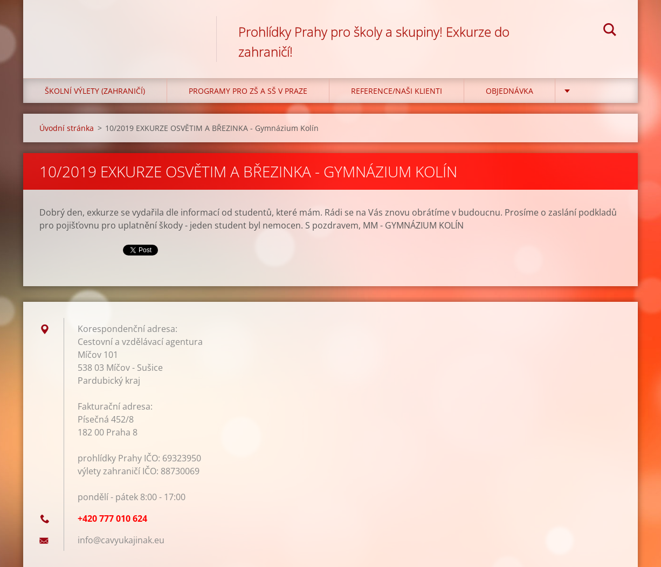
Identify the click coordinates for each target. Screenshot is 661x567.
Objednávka (509, 91)
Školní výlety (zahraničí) (95, 91)
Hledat (609, 31)
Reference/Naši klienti (396, 91)
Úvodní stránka (66, 128)
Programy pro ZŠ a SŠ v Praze (248, 91)
